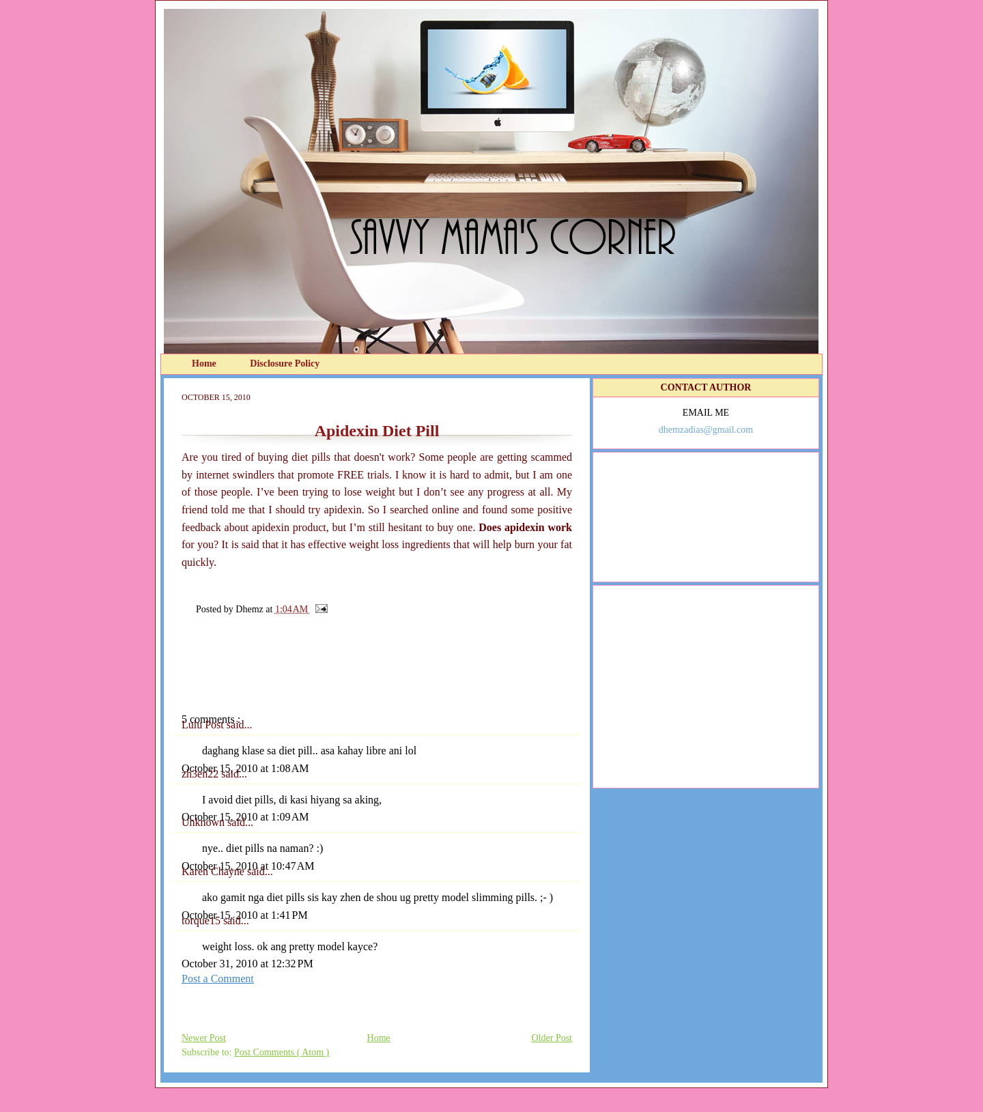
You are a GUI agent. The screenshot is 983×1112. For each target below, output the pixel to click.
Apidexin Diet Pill (377, 431)
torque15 (202, 920)
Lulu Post (204, 724)
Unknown (204, 822)
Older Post (552, 1038)
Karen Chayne (214, 871)
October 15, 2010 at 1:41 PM (245, 915)
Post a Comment (218, 978)
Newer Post (204, 1038)
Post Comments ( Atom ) (281, 1052)
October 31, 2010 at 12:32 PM (247, 963)
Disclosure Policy (284, 363)
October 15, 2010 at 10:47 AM (248, 866)
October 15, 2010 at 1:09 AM (245, 817)
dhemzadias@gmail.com (706, 430)
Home (205, 363)
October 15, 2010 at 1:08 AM (245, 768)
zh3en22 (201, 774)
